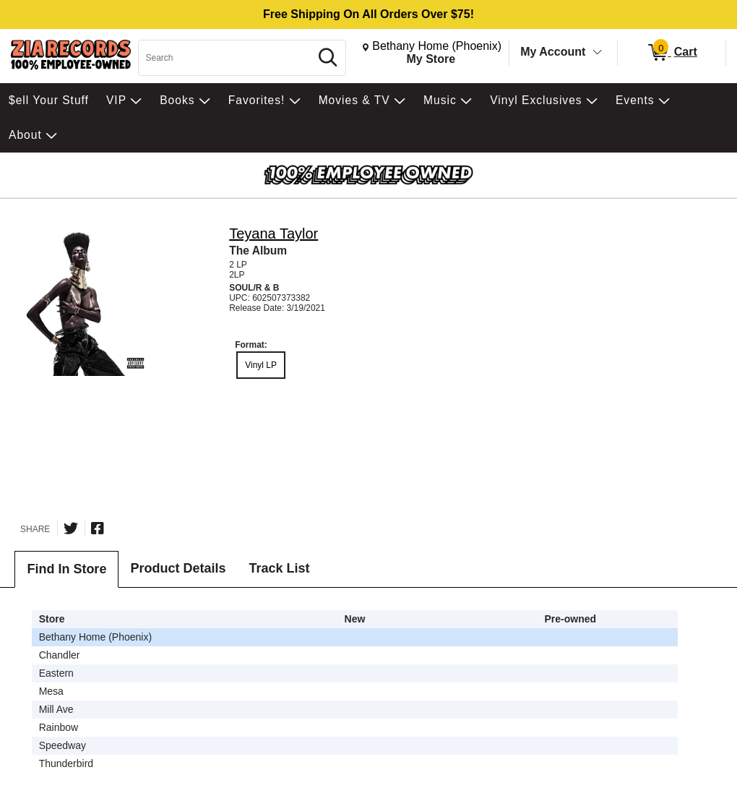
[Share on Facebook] (97, 528)
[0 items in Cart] (671, 53)
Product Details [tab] (177, 568)
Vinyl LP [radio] (261, 365)
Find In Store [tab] (66, 569)
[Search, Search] (226, 57)
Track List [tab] (279, 568)
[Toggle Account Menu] (597, 52)
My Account (552, 52)
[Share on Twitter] (71, 528)
